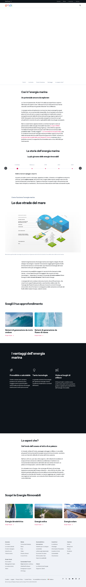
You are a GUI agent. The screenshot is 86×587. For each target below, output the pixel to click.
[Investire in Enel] (58, 551)
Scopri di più (8, 559)
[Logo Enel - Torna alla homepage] (8, 5)
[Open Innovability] (43, 558)
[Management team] (12, 564)
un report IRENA (55, 126)
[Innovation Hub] (43, 556)
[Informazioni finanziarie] (58, 549)
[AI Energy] (27, 571)
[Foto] (27, 549)
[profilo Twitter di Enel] (66, 578)
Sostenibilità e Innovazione (40, 543)
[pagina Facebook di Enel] (63, 578)
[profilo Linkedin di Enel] (69, 578)
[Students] (74, 551)
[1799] (45, 167)
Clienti (38, 564)
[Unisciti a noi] (12, 551)
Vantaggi (50, 82)
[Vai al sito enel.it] (43, 566)
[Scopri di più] (19, 324)
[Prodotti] (12, 546)
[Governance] (58, 556)
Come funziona (40, 82)
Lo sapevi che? (59, 82)
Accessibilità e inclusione (39, 579)
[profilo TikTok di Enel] (79, 578)
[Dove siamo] (12, 562)
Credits (7, 579)
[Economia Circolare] (43, 553)
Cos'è (24, 82)
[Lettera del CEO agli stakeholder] (43, 551)
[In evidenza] (58, 544)
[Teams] (74, 549)
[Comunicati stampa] (27, 544)
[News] (27, 546)
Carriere (78, 1)
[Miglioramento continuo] (27, 564)
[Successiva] (82, 511)
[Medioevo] (32, 167)
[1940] (72, 167)
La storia (31, 82)
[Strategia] (58, 546)
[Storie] (12, 553)
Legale (12, 579)
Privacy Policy (19, 579)
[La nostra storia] (12, 566)
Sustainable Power (26, 561)
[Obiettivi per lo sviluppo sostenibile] (43, 547)
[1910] (59, 167)
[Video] (27, 551)
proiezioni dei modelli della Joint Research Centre (36, 137)
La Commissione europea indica (51, 131)
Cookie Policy (27, 579)
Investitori (70, 1)
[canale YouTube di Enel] (72, 578)
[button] (8, 1)
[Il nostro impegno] (12, 549)
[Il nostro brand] (27, 553)
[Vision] (12, 568)
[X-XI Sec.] (17, 167)
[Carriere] (74, 544)
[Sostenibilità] (58, 553)
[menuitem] (63, 578)
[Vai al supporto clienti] (43, 568)
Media (64, 1)
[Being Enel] (74, 546)
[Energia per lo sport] (27, 568)
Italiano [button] (51, 579)
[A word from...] (27, 556)
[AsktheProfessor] (27, 566)
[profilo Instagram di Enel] (76, 578)
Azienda (58, 1)
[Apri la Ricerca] (80, 5)
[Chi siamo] (12, 544)
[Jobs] (74, 553)
